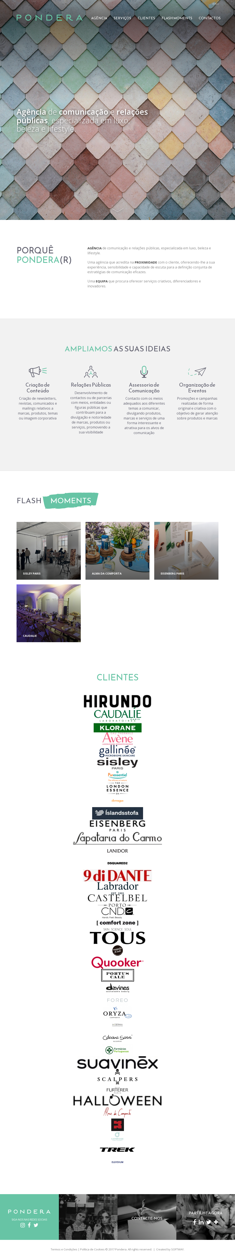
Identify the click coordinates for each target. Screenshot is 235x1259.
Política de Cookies (92, 1249)
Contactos (210, 18)
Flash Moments (177, 18)
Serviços (122, 18)
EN (215, 4)
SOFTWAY (177, 1249)
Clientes (146, 18)
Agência (99, 18)
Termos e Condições (64, 1249)
